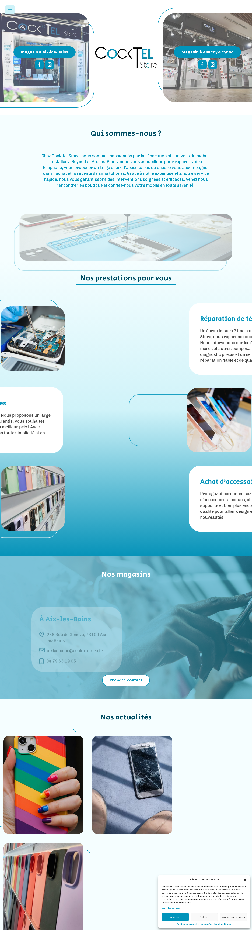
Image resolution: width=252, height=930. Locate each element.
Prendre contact (126, 680)
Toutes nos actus (126, 853)
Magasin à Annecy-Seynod (207, 52)
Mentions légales (223, 924)
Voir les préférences (233, 916)
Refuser (204, 916)
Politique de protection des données (195, 924)
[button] (245, 879)
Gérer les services (171, 908)
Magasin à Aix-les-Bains (44, 52)
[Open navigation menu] (10, 9)
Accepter (175, 916)
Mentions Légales (114, 927)
